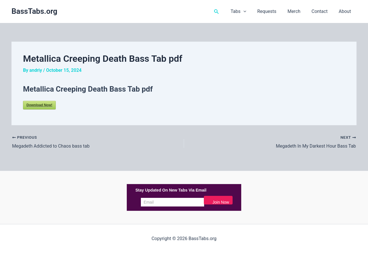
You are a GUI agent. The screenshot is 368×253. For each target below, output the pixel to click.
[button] (226, 11)
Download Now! (39, 105)
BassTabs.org (34, 11)
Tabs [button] (247, 11)
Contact (322, 11)
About (346, 11)
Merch (298, 11)
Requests (273, 11)
